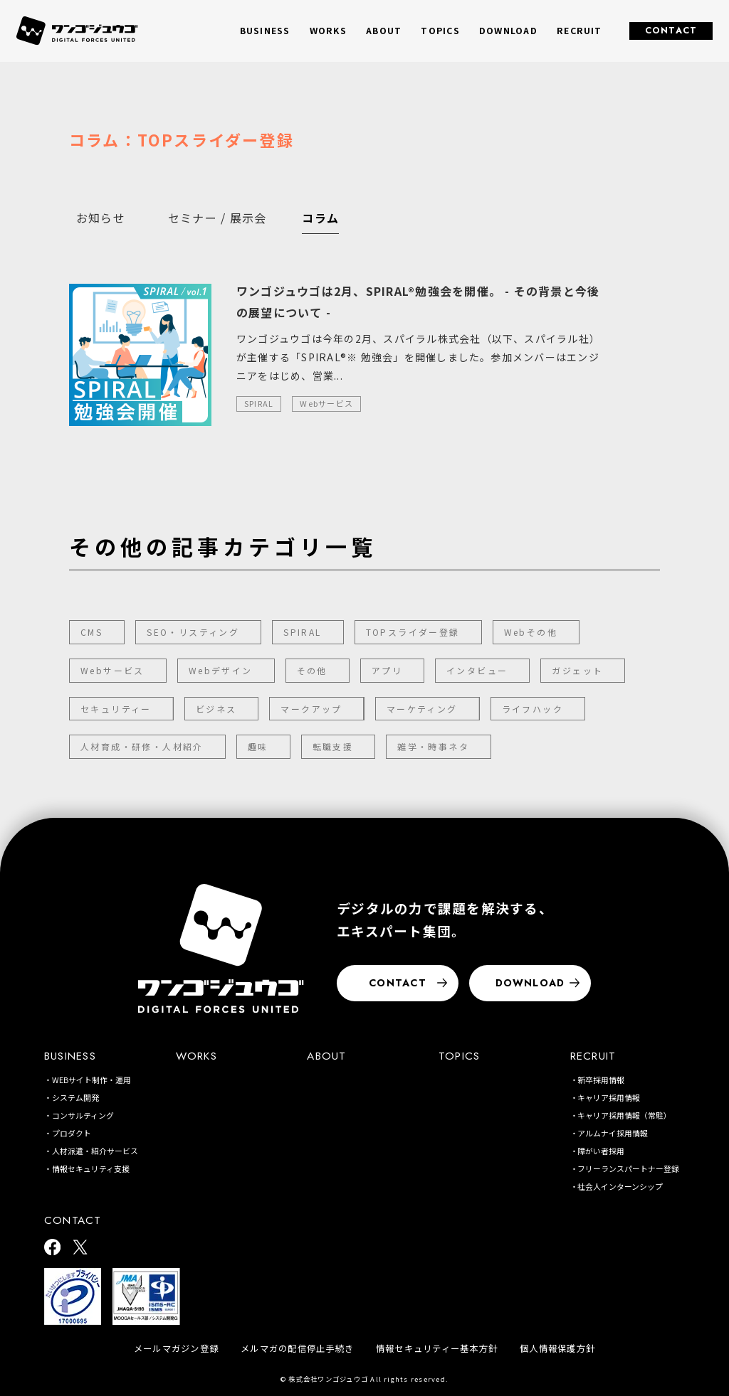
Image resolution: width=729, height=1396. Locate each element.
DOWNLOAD (508, 30)
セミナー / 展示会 (217, 217)
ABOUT (384, 30)
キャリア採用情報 (608, 1097)
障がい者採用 (600, 1150)
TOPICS (440, 30)
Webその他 (530, 632)
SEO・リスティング (193, 632)
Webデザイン (221, 670)
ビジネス (216, 709)
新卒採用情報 (600, 1079)
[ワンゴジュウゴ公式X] (80, 1248)
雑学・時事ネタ (433, 746)
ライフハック (532, 709)
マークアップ (311, 709)
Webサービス (112, 670)
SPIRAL (302, 632)
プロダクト (71, 1133)
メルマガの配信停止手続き (297, 1348)
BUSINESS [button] (265, 30)
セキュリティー (116, 709)
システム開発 (75, 1097)
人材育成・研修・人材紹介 (142, 746)
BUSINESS (70, 1056)
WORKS (328, 30)
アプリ (387, 670)
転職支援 (333, 746)
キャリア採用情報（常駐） (624, 1115)
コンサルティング (83, 1115)
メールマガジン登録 (176, 1348)
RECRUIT (593, 1056)
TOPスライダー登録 (413, 632)
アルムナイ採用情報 (612, 1133)
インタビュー (477, 670)
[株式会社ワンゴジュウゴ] (221, 948)
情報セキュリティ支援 (91, 1168)
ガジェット (577, 670)
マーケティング (422, 709)
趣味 (258, 746)
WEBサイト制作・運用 (91, 1079)
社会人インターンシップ (620, 1186)
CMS (91, 632)
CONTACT (671, 30)
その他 (312, 670)
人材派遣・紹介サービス (95, 1150)
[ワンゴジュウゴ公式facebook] (52, 1248)
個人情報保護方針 (557, 1348)
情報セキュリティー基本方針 (437, 1348)
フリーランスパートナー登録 (628, 1168)
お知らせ (100, 217)
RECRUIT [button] (579, 30)
